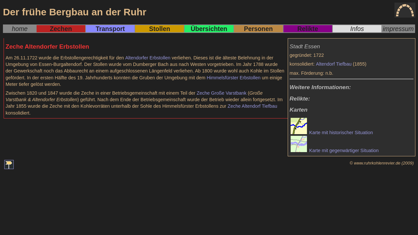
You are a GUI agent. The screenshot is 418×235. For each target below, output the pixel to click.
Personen (258, 28)
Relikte (307, 28)
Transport (110, 28)
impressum (398, 28)
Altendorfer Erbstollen (147, 57)
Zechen (61, 28)
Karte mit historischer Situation (332, 132)
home (19, 28)
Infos (357, 28)
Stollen (159, 28)
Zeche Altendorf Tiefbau (252, 106)
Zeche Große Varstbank (222, 93)
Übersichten (209, 28)
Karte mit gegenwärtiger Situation (335, 150)
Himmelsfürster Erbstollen (234, 77)
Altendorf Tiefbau (334, 64)
